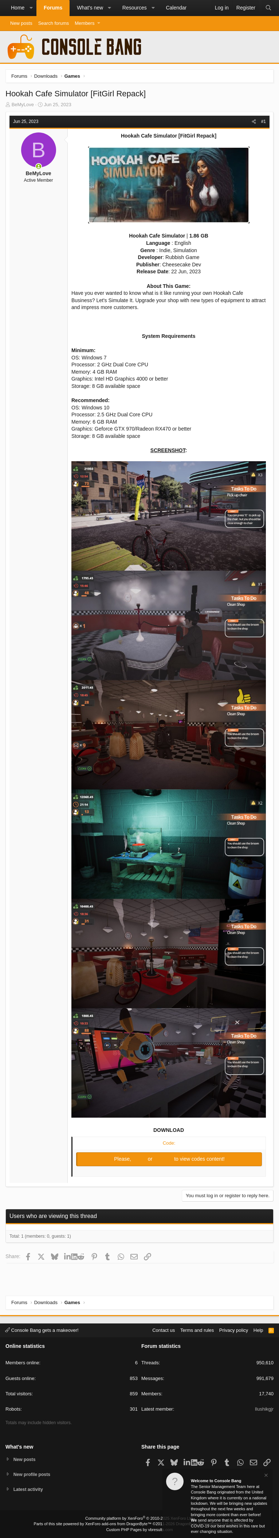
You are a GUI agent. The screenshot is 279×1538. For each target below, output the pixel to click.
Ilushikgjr (264, 1408)
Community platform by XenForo (139, 1518)
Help (258, 1329)
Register (164, 1159)
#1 (263, 121)
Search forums (53, 23)
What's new (90, 8)
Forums (53, 8)
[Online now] (38, 166)
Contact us (163, 1329)
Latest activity (29, 1489)
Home (17, 8)
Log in (140, 1159)
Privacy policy (233, 1329)
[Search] (268, 8)
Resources (134, 8)
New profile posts (33, 1473)
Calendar (176, 8)
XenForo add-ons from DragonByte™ (118, 1524)
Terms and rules (197, 1329)
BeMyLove (23, 104)
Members (84, 23)
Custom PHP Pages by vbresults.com (139, 1529)
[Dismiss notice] (265, 1476)
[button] (30, 8)
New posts (21, 23)
